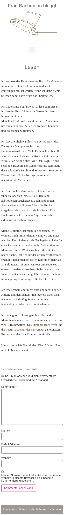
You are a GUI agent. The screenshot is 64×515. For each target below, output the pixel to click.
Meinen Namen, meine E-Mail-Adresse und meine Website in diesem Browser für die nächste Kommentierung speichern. (31, 478)
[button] (32, 50)
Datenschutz (27, 509)
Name (6, 430)
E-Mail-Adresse (11, 444)
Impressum (10, 509)
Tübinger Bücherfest (44, 324)
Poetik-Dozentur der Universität (25, 329)
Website (6, 458)
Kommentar (9, 387)
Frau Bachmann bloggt (32, 5)
